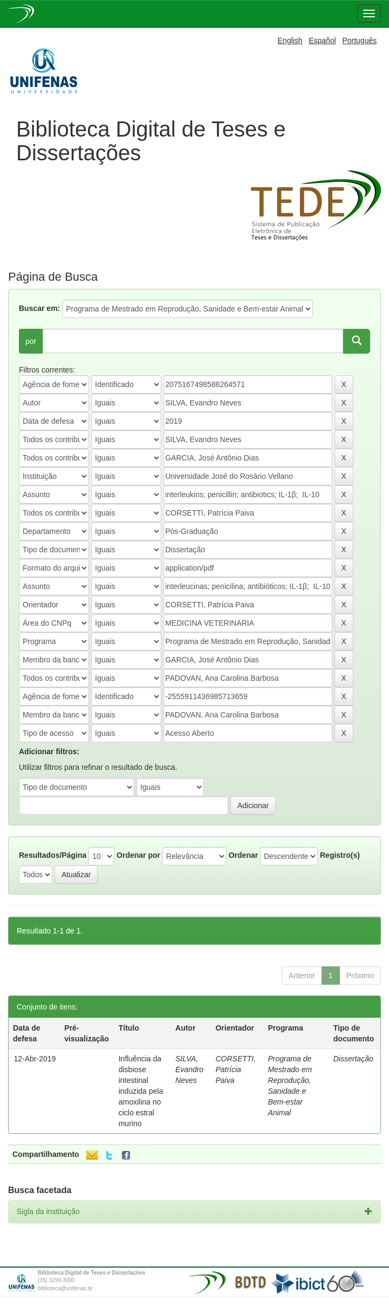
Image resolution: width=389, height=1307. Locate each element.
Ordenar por (138, 855)
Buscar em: (39, 308)
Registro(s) (340, 855)
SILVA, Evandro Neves (189, 1069)
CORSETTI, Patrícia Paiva (235, 1069)
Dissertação (353, 1058)
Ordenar (243, 855)
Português (359, 40)
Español (322, 40)
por (30, 341)
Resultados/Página (52, 855)
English (290, 40)
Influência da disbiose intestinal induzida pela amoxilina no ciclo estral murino (141, 1091)
